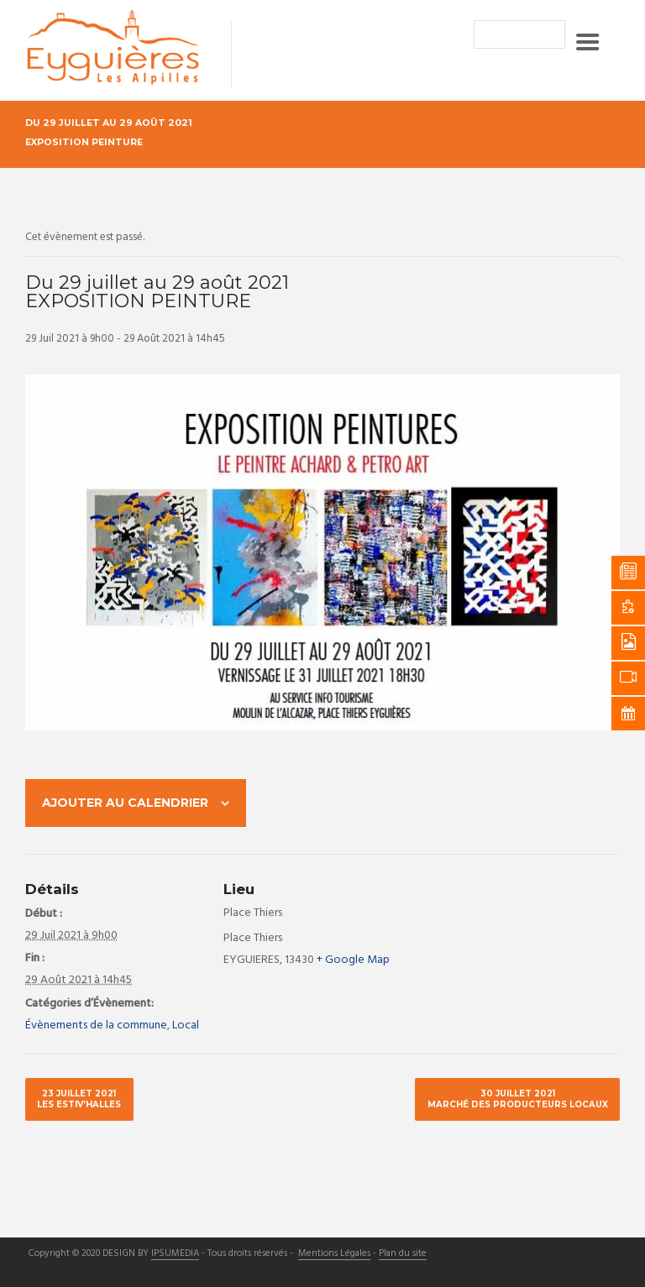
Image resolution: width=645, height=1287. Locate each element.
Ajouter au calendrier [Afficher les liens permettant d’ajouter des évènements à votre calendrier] (125, 802)
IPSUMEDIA (175, 1254)
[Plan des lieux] (466, 923)
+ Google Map (353, 960)
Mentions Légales (334, 1254)
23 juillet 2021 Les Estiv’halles (79, 1098)
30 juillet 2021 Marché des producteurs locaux (517, 1098)
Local (185, 1025)
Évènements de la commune (96, 1025)
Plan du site (403, 1254)
